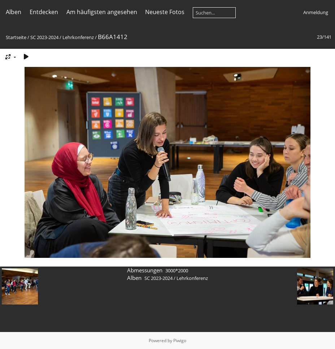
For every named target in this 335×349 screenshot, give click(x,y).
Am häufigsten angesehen (101, 12)
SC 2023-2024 (44, 37)
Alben (13, 12)
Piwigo (179, 340)
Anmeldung (315, 12)
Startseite (16, 37)
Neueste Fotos (164, 12)
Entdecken (44, 12)
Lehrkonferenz (78, 37)
